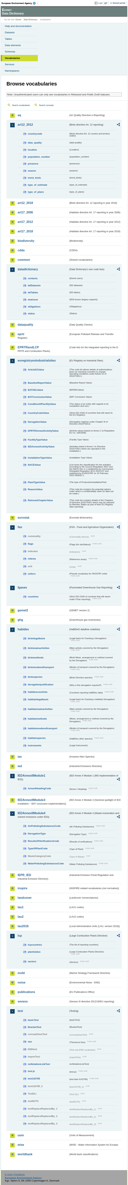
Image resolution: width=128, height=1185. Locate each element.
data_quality (35, 142)
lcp (20, 935)
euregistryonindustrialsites (37, 360)
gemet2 (23, 610)
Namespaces (12, 70)
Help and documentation (18, 26)
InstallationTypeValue (40, 457)
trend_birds (34, 177)
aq (19, 115)
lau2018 (23, 926)
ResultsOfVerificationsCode (43, 841)
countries (33, 596)
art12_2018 (25, 202)
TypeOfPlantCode (37, 848)
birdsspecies (35, 676)
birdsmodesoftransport (41, 667)
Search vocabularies (21, 105)
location (32, 149)
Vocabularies (12, 58)
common (24, 259)
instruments (34, 745)
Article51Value (36, 369)
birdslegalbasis (36, 638)
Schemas (10, 51)
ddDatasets (34, 285)
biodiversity (26, 240)
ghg (20, 619)
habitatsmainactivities (40, 709)
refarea (32, 558)
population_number (39, 156)
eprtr (21, 334)
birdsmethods (36, 657)
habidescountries (37, 692)
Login (100, 3)
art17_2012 (25, 221)
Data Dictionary (30, 20)
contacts (33, 278)
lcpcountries (35, 944)
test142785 (34, 1078)
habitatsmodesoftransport (42, 728)
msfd (21, 973)
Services (9, 64)
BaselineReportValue (39, 382)
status (31, 313)
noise (21, 982)
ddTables (33, 292)
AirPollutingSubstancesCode (44, 826)
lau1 (21, 907)
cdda (21, 250)
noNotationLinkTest (39, 1064)
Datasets (10, 32)
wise (21, 1144)
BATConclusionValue (40, 397)
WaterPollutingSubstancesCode (46, 863)
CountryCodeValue (38, 413)
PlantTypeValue (36, 482)
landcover (25, 897)
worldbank (25, 1154)
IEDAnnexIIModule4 (31, 813)
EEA (20, 3)
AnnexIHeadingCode (39, 788)
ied (20, 766)
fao (20, 527)
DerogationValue (37, 421)
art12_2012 (25, 124)
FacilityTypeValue (37, 439)
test (20, 1011)
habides (23, 629)
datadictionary (28, 269)
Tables (8, 39)
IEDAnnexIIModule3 (31, 800)
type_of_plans (36, 192)
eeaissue (33, 299)
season (32, 170)
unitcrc (32, 573)
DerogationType (37, 833)
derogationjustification (40, 684)
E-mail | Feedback (15, 1174)
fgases (22, 587)
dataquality (25, 324)
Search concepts (46, 105)
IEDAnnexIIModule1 (31, 775)
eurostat (23, 517)
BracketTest (34, 1027)
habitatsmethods (37, 718)
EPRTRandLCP (28, 347)
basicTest (33, 1020)
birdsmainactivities (38, 648)
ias (20, 756)
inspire (22, 888)
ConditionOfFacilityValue (42, 404)
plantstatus (34, 951)
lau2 (21, 916)
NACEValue (34, 464)
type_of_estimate (37, 184)
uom (21, 1135)
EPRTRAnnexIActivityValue (43, 430)
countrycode (35, 133)
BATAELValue (35, 389)
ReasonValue (35, 489)
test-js (31, 1071)
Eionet (18, 20)
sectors (32, 961)
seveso (23, 1001)
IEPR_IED (24, 875)
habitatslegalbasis (38, 699)
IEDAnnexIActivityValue (41, 446)
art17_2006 (25, 212)
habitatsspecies (37, 738)
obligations (34, 306)
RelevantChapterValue (40, 500)
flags (30, 543)
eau (30, 1041)
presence (33, 163)
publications (26, 992)
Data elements (13, 45)
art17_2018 (25, 231)
